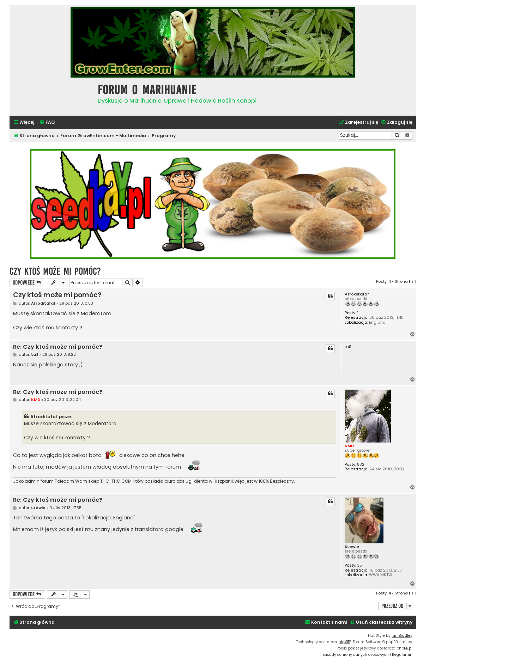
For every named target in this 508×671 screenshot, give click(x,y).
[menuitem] (47, 122)
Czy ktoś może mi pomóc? (55, 271)
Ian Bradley (402, 635)
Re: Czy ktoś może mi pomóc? (57, 347)
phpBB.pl (404, 648)
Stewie (352, 546)
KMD (349, 446)
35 (359, 565)
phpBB (344, 642)
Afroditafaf (357, 294)
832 (360, 464)
